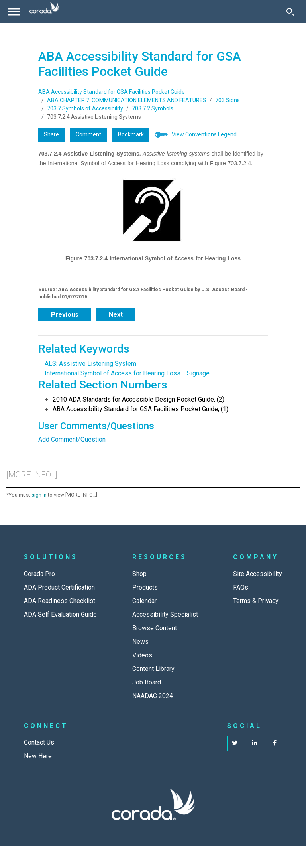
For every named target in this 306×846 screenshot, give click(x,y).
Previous (64, 314)
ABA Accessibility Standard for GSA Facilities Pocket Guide (111, 92)
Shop (139, 574)
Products (145, 587)
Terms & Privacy (256, 601)
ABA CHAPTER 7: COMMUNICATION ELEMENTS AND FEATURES (126, 100)
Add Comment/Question (72, 439)
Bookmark (131, 134)
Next (116, 314)
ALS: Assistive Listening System (90, 363)
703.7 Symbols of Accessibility (85, 108)
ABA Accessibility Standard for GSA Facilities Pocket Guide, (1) (140, 409)
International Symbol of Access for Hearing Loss (112, 373)
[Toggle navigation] (13, 11)
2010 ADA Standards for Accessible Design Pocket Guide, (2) (138, 399)
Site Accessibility (257, 574)
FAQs (240, 587)
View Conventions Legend (204, 134)
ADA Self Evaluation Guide (60, 614)
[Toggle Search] (290, 11)
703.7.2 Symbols (152, 108)
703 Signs (227, 100)
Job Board (146, 682)
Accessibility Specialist (165, 614)
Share (51, 134)
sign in (39, 495)
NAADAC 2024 (152, 696)
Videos (142, 655)
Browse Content (154, 628)
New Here (38, 756)
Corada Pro (39, 574)
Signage (198, 373)
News (140, 641)
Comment (88, 134)
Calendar (144, 601)
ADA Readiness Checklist (59, 601)
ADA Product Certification (59, 587)
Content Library (153, 668)
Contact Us (39, 742)
